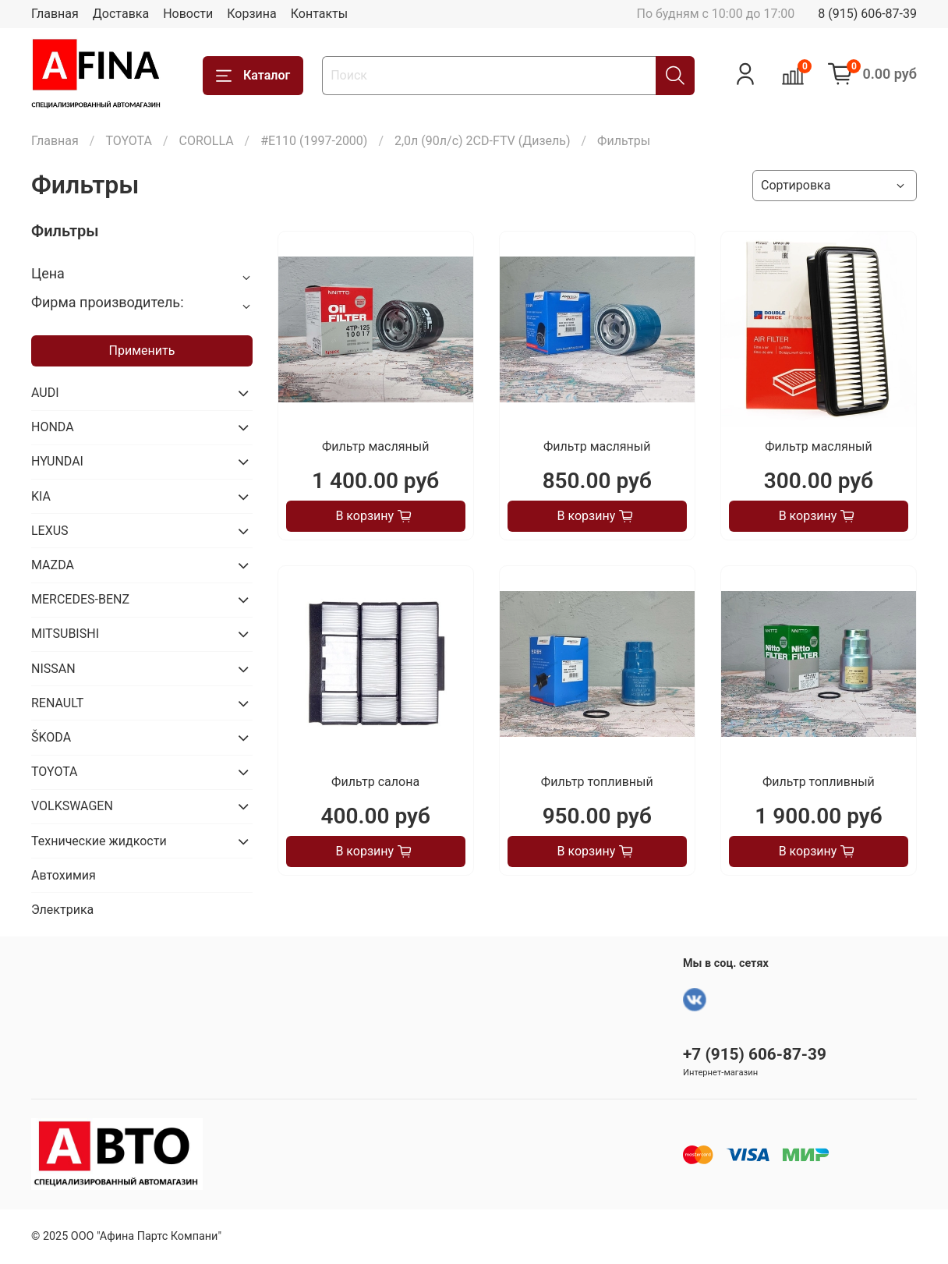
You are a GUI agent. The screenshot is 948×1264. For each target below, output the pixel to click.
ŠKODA (51, 737)
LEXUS (50, 530)
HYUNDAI (57, 461)
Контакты (319, 13)
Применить (142, 350)
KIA (41, 496)
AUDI (45, 392)
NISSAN (53, 668)
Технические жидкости (99, 841)
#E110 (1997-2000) (313, 140)
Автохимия (63, 875)
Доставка (121, 13)
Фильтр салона (375, 781)
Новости (188, 13)
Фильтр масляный (375, 446)
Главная (55, 13)
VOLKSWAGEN (72, 805)
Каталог (253, 75)
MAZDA (52, 565)
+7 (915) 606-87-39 (754, 1054)
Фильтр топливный (597, 781)
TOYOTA (128, 140)
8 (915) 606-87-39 (867, 13)
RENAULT (57, 703)
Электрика (62, 909)
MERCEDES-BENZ (80, 599)
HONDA (52, 427)
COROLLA (206, 140)
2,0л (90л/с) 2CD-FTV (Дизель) (482, 140)
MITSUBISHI (65, 633)
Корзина (251, 13)
